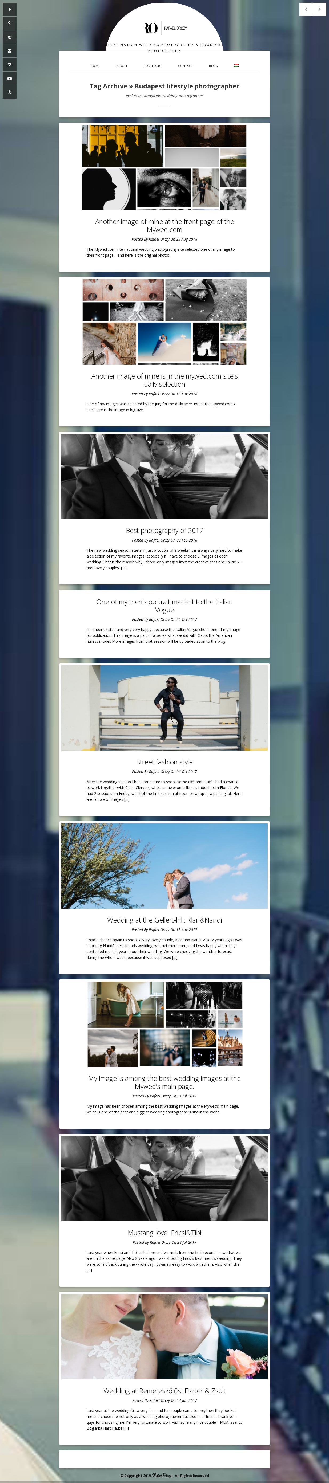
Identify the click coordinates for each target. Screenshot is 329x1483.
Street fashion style (164, 761)
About (122, 66)
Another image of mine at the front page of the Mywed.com (164, 225)
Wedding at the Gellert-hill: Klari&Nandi (164, 919)
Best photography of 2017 (164, 530)
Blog (213, 66)
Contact (185, 66)
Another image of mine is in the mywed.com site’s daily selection (164, 380)
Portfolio (153, 66)
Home (95, 66)
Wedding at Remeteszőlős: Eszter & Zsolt (164, 1390)
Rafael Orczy (159, 239)
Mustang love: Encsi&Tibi (164, 1232)
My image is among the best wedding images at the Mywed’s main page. (164, 1082)
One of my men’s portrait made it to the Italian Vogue (164, 605)
